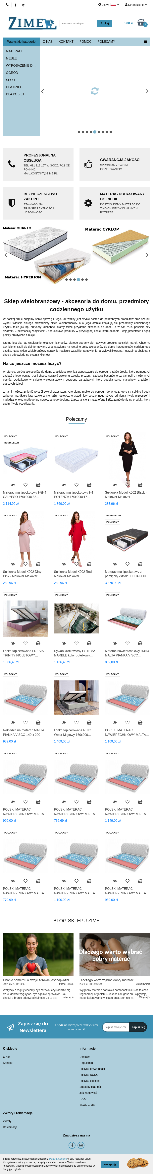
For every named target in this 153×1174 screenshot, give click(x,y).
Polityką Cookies (58, 1158)
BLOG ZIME (87, 1104)
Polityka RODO (88, 1074)
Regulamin (86, 1062)
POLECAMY (106, 41)
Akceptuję (110, 1164)
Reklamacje (10, 1127)
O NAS (48, 41)
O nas (6, 1056)
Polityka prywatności (92, 1068)
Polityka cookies (89, 1080)
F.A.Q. (83, 1098)
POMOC (85, 41)
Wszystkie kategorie (21, 41)
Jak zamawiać (88, 1092)
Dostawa (84, 1056)
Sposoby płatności (90, 1086)
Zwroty (7, 1121)
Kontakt (7, 1062)
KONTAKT (66, 41)
